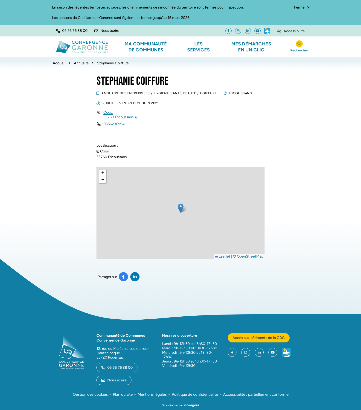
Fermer (301, 7)
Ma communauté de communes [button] (146, 47)
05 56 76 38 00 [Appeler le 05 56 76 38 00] (117, 367)
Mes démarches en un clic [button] (251, 47)
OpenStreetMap (250, 256)
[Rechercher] (299, 47)
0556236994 (114, 124)
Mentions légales (152, 394)
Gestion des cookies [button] (90, 394)
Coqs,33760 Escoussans (120, 114)
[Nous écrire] (106, 30)
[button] (71, 30)
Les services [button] (198, 47)
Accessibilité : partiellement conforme (255, 394)
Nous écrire (114, 380)
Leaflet (222, 256)
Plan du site (123, 394)
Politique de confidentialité (195, 394)
